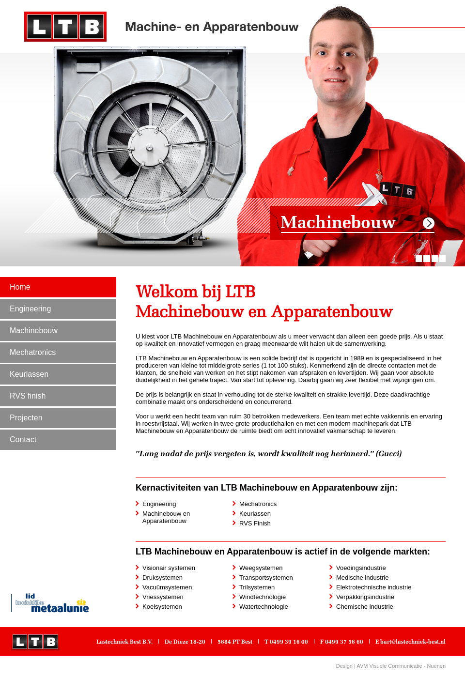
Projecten (26, 418)
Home (20, 287)
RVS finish (28, 396)
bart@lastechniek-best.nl (413, 641)
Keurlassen (29, 374)
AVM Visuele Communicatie (389, 666)
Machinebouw (34, 330)
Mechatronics (33, 352)
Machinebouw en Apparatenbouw (163, 517)
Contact (23, 439)
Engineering (30, 309)
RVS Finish (255, 523)
